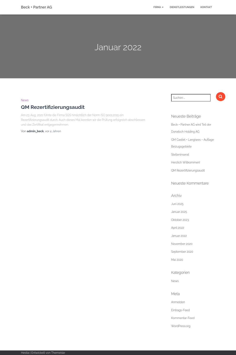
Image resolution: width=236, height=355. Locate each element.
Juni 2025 (177, 204)
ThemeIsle (58, 352)
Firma (158, 7)
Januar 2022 (179, 235)
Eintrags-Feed (180, 310)
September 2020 (182, 251)
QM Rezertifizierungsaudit (53, 107)
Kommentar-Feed (182, 318)
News (25, 100)
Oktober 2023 (180, 220)
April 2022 (177, 227)
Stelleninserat (180, 154)
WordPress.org (180, 326)
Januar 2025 (179, 211)
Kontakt (206, 7)
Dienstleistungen (182, 7)
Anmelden (178, 302)
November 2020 (181, 243)
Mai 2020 (177, 259)
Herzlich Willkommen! (185, 162)
